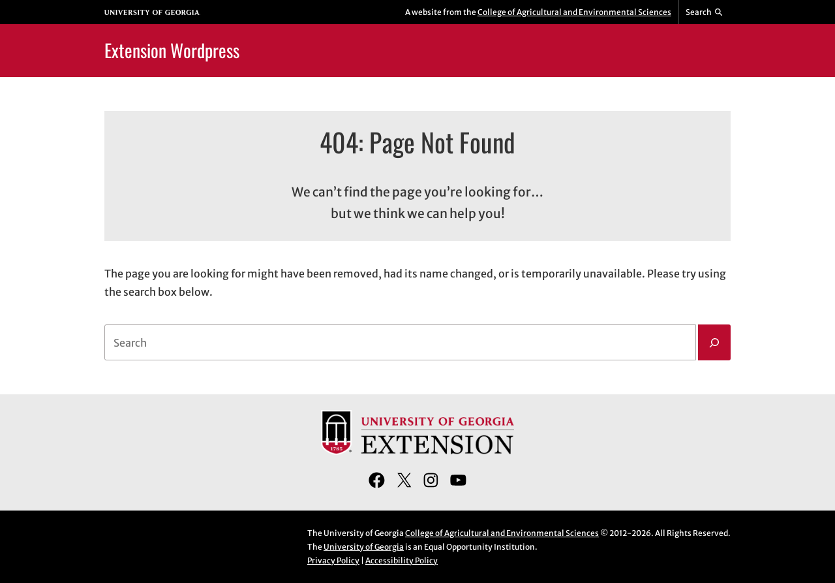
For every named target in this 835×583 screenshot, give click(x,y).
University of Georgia (364, 547)
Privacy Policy (333, 560)
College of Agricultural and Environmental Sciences (574, 12)
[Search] (714, 342)
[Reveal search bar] (705, 12)
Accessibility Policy (401, 560)
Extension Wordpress (171, 50)
